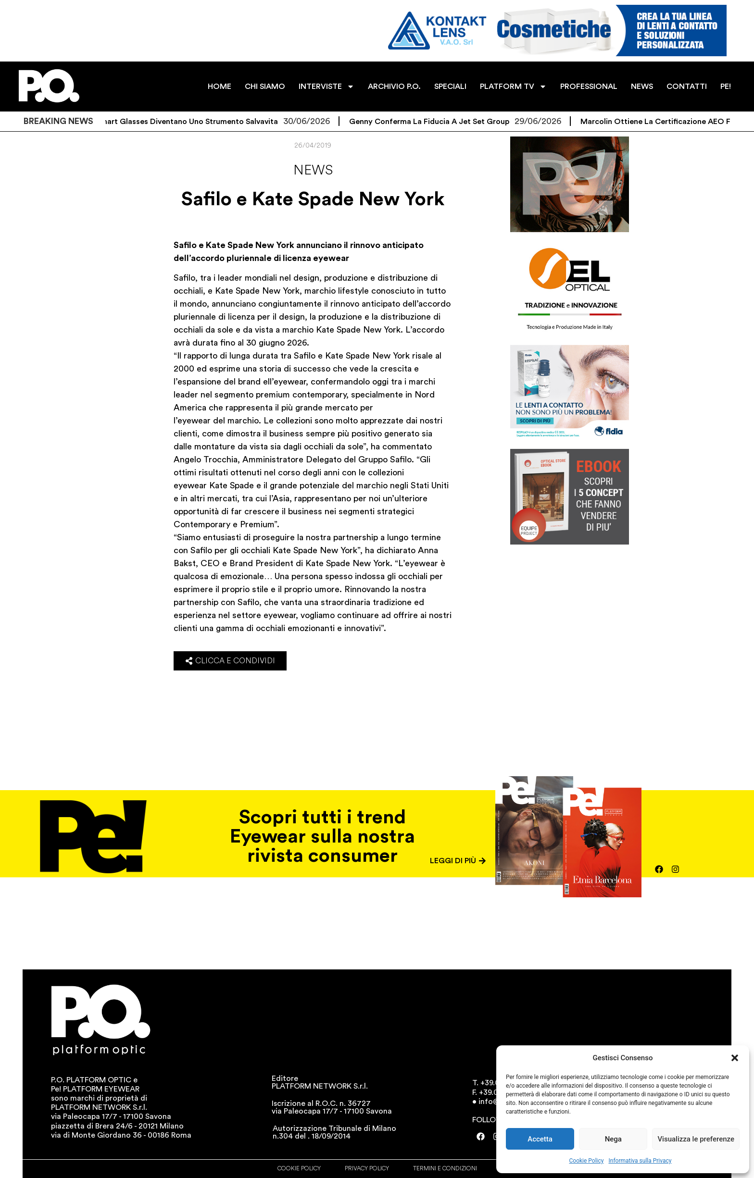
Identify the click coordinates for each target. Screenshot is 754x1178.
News (313, 170)
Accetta (540, 1139)
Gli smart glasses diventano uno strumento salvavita (191, 121)
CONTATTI (686, 86)
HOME (219, 86)
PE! (725, 86)
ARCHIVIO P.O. (394, 86)
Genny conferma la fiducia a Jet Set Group (439, 121)
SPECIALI (450, 86)
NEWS (642, 86)
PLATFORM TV (513, 86)
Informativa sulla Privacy (639, 1160)
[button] (735, 1058)
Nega (613, 1139)
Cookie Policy (586, 1160)
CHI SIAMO (265, 86)
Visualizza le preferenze (695, 1139)
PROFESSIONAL (588, 86)
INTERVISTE (326, 86)
